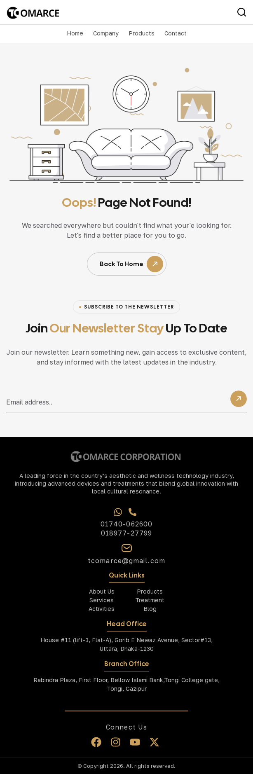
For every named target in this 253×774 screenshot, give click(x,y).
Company (106, 33)
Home (75, 33)
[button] (106, 33)
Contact (175, 33)
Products (142, 33)
